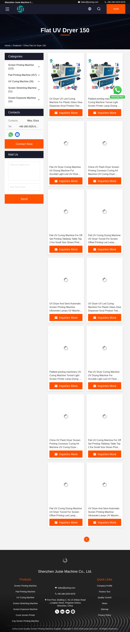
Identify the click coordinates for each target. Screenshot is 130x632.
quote (115, 9)
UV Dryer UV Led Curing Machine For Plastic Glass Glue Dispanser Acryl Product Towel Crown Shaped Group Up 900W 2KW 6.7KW (65, 106)
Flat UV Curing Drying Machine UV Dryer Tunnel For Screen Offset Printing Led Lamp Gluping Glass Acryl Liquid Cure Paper (104, 242)
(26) (21, 81)
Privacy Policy (104, 615)
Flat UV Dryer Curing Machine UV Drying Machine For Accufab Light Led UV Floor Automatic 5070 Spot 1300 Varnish (65, 174)
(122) (21, 67)
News (104, 603)
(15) (22, 100)
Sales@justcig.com (88, 2)
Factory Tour (104, 591)
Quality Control (104, 597)
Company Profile (104, 586)
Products (17, 45)
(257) (22, 75)
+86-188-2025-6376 (114, 2)
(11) (22, 90)
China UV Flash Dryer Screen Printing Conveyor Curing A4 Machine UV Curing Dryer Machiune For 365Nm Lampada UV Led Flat (104, 174)
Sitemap (104, 609)
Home (7, 45)
